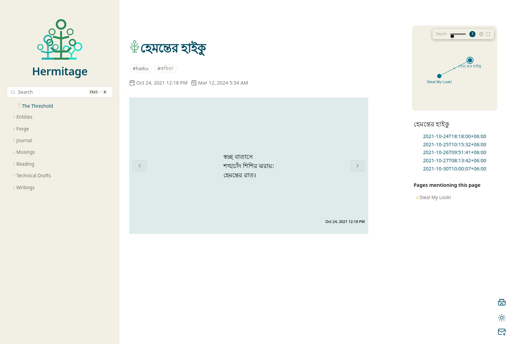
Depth (441, 33)
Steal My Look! (435, 197)
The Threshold (37, 106)
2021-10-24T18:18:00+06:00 (454, 136)
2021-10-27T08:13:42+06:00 (454, 160)
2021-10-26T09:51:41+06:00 (454, 152)
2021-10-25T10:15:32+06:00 (454, 144)
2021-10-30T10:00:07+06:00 (454, 168)
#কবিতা (165, 68)
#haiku (141, 68)
